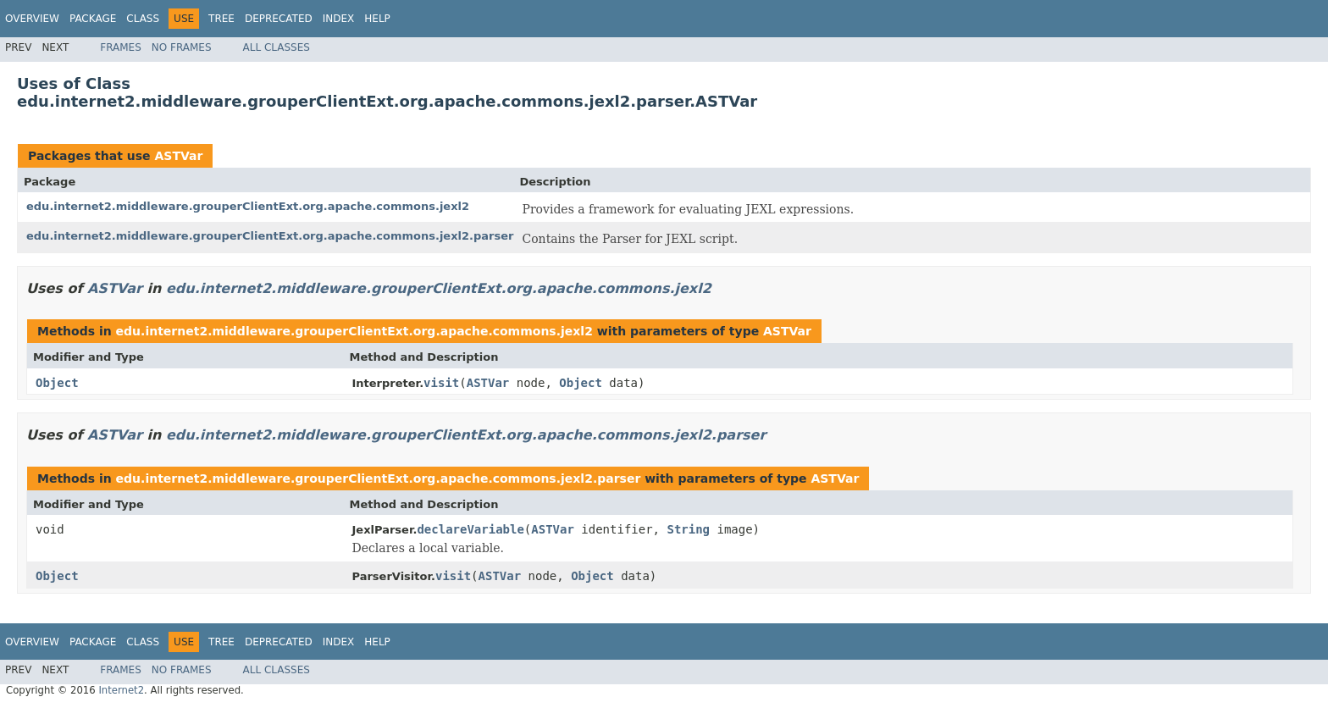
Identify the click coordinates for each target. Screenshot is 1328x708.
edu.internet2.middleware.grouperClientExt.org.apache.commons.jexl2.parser (269, 236)
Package (92, 19)
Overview (32, 19)
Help (377, 19)
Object (57, 383)
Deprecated (279, 19)
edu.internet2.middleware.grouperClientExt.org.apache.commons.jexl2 (247, 206)
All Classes (276, 47)
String (688, 529)
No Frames (182, 47)
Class (142, 19)
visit (441, 383)
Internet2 (121, 690)
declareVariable (470, 529)
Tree (221, 19)
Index (339, 19)
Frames (120, 47)
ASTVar (178, 156)
